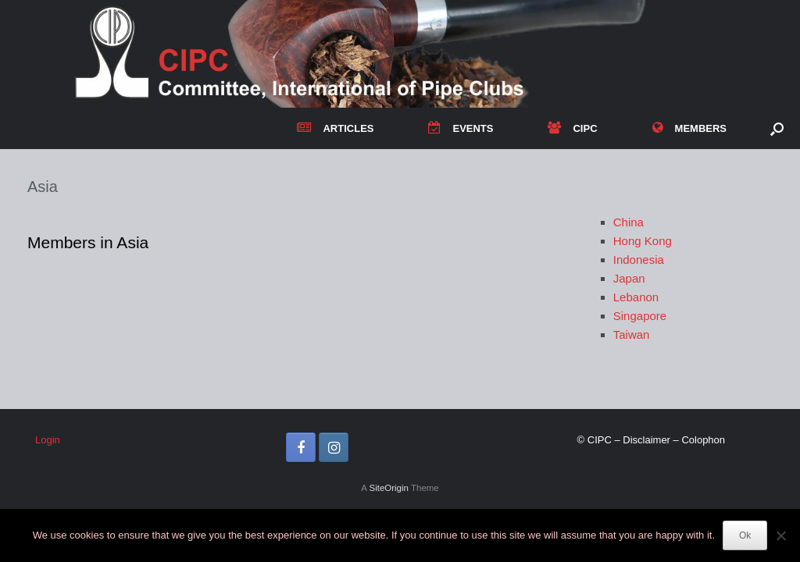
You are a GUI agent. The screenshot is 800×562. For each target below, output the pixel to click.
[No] (780, 535)
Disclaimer (646, 440)
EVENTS (460, 128)
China (628, 222)
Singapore (639, 315)
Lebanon (636, 297)
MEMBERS (689, 128)
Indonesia (638, 259)
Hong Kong (642, 240)
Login (47, 440)
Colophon (703, 440)
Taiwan (631, 334)
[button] (777, 128)
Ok (745, 535)
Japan (629, 278)
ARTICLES (335, 128)
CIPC (572, 128)
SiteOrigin (389, 488)
